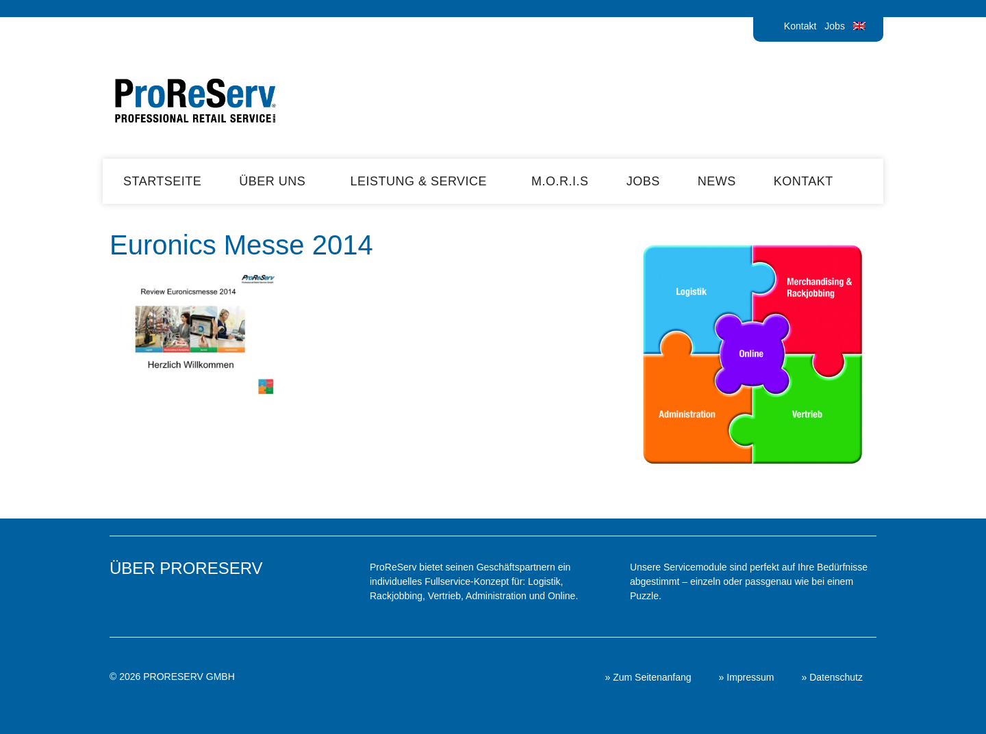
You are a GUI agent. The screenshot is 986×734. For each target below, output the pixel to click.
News (717, 181)
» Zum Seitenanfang (648, 677)
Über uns (275, 181)
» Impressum (746, 677)
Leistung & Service (422, 181)
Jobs (834, 26)
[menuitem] (859, 26)
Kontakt (800, 26)
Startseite (162, 181)
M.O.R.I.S (560, 181)
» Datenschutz (832, 677)
